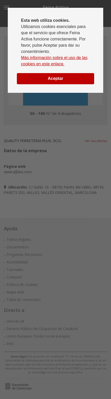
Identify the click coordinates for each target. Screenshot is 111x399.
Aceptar (55, 78)
